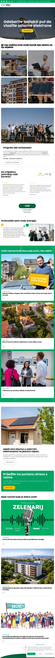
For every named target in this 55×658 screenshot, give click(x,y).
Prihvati (31, 653)
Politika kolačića (37, 656)
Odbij (40, 653)
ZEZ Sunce (47, 1)
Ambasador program (21, 1)
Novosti (37, 1)
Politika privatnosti (43, 656)
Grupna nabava (31, 1)
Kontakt (42, 1)
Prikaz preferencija (49, 653)
